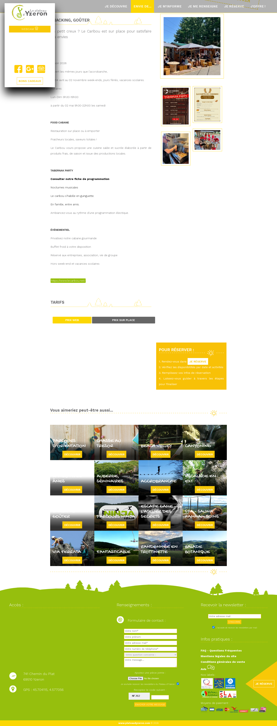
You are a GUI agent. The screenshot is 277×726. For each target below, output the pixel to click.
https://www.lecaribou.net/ (68, 280)
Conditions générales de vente (223, 661)
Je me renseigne (203, 6)
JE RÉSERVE (197, 361)
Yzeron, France (30, 48)
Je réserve (234, 6)
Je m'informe (170, 6)
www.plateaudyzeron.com (134, 723)
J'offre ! (258, 6)
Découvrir (72, 454)
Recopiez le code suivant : (150, 689)
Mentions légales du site (218, 656)
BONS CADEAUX (30, 81)
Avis (208, 669)
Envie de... (142, 6)
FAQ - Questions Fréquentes (221, 650)
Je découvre (116, 6)
